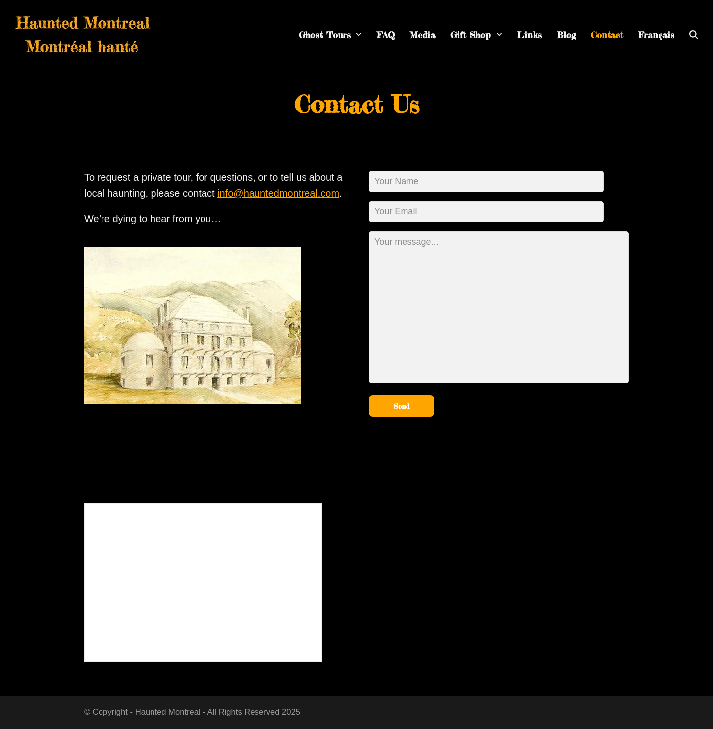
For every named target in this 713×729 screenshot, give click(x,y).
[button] (694, 35)
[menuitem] (656, 35)
